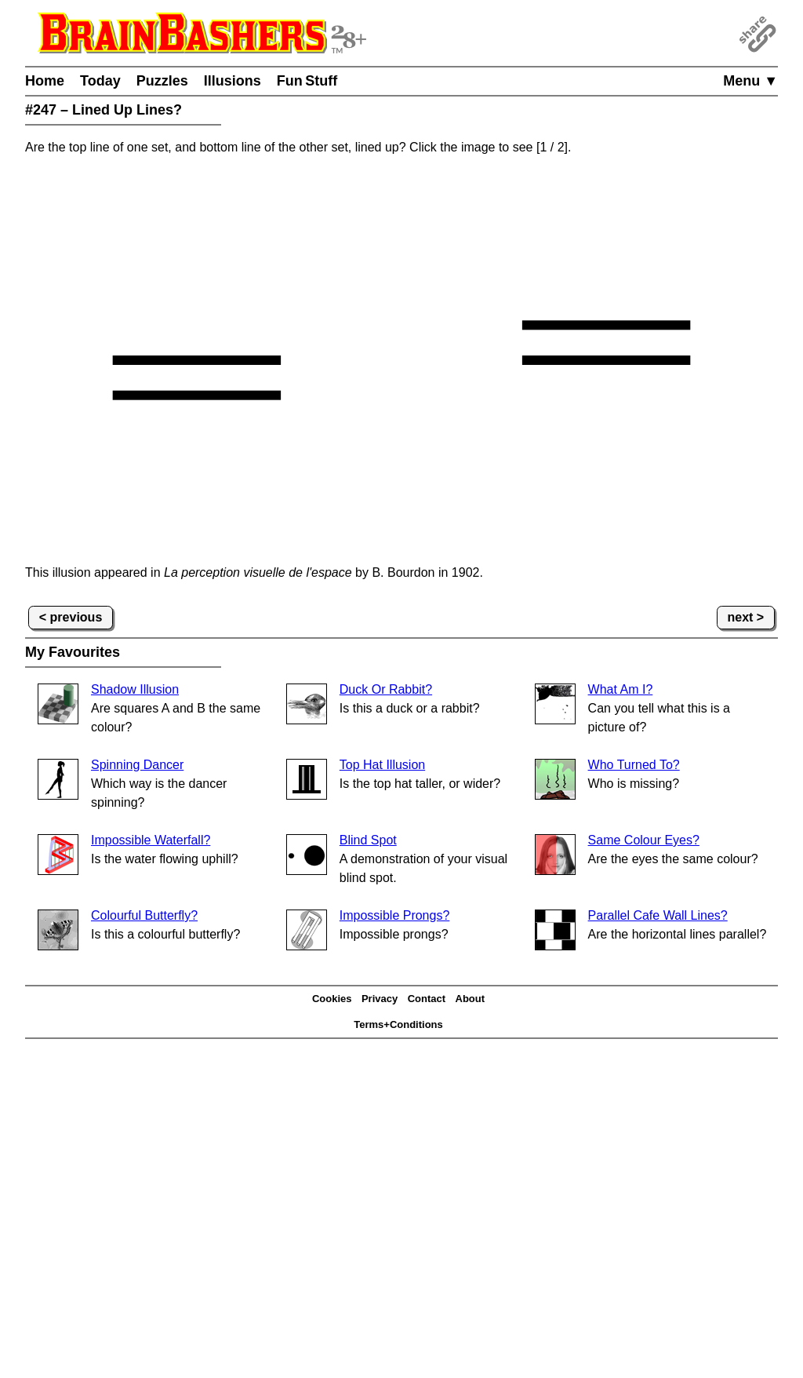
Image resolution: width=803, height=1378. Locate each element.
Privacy (380, 998)
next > (746, 617)
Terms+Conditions (398, 1024)
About (470, 998)
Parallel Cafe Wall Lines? (658, 915)
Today (100, 81)
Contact (426, 998)
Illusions (232, 81)
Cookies (332, 998)
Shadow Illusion (135, 689)
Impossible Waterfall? (150, 840)
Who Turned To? (634, 764)
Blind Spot (368, 840)
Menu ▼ (750, 81)
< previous (70, 617)
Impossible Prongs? (395, 915)
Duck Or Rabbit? (386, 689)
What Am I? (620, 689)
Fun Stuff (307, 81)
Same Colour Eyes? (643, 840)
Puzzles (162, 81)
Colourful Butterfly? (144, 915)
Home (44, 81)
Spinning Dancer (137, 764)
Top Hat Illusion (382, 764)
